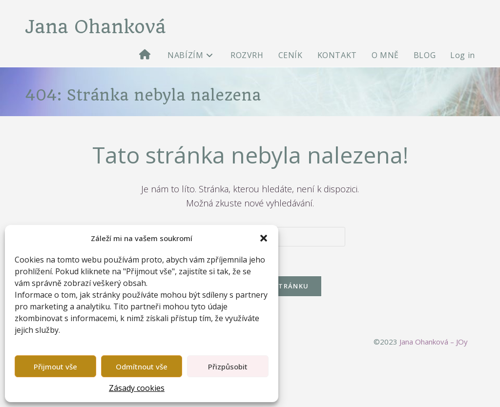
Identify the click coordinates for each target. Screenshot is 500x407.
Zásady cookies (137, 388)
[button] (264, 238)
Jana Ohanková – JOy (433, 341)
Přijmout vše (55, 366)
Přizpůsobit (228, 366)
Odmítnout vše (141, 366)
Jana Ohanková (95, 27)
